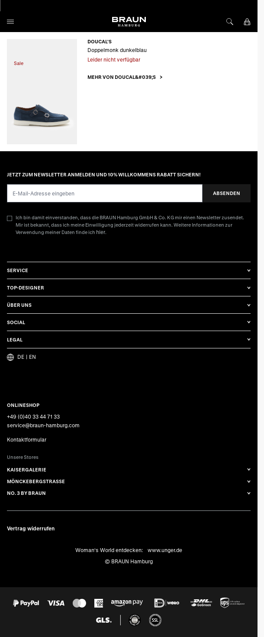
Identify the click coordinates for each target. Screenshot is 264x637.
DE (20, 357)
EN (32, 357)
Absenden (226, 193)
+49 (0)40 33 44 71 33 (33, 416)
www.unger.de (165, 549)
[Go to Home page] (129, 21)
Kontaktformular (26, 439)
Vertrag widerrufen (31, 528)
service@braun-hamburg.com (43, 425)
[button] (125, 77)
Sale (18, 63)
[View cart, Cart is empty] (247, 21)
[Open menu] (10, 21)
